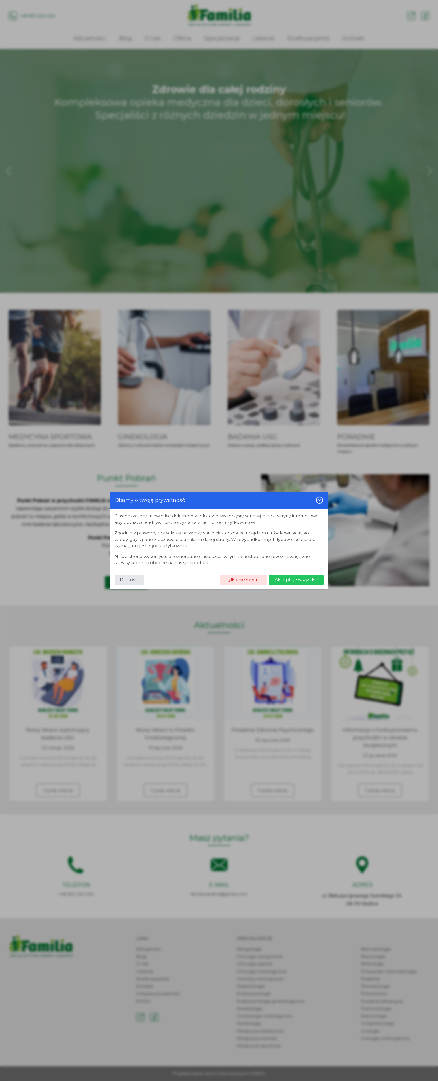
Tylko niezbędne (243, 579)
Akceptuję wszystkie (296, 579)
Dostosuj (129, 579)
